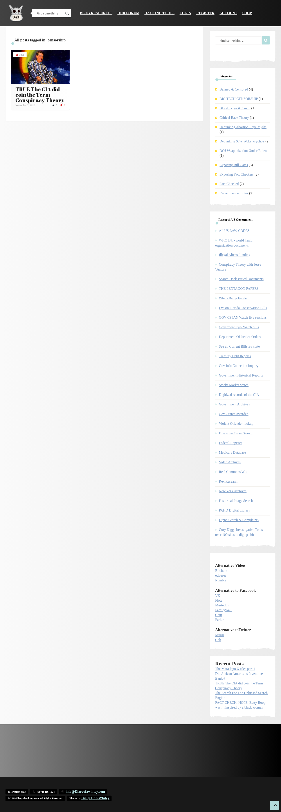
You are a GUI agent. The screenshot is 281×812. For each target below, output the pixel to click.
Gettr (218, 615)
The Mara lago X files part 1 (235, 669)
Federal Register (230, 443)
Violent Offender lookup (236, 423)
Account (228, 13)
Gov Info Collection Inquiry (238, 366)
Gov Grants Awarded (234, 414)
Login (185, 13)
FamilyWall (223, 610)
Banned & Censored (234, 89)
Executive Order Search (235, 433)
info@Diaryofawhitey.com (85, 791)
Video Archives (230, 462)
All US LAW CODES (234, 231)
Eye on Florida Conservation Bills (243, 308)
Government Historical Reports (241, 375)
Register (205, 13)
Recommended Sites (234, 193)
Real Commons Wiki (233, 472)
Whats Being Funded (234, 298)
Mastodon (222, 605)
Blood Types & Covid (235, 108)
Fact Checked (229, 184)
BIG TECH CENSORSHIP (239, 99)
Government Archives (234, 404)
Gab (218, 640)
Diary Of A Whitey (95, 798)
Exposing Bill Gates (234, 165)
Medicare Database (232, 452)
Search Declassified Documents (241, 279)
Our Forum (128, 13)
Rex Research (228, 481)
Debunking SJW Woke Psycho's (242, 141)
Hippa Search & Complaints (239, 520)
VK (217, 595)
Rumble (220, 580)
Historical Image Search (236, 501)
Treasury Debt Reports (235, 356)
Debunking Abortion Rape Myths (243, 127)
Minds (219, 635)
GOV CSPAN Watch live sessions (243, 317)
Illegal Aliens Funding (234, 255)
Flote (218, 600)
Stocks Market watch (234, 385)
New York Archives (233, 491)
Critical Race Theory (234, 117)
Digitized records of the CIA (239, 394)
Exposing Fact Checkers (237, 174)
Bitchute (221, 570)
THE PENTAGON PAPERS (239, 288)
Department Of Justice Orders (240, 337)
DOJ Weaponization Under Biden (243, 151)
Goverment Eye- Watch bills (239, 327)
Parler (219, 620)
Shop (247, 13)
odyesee (221, 575)
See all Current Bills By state (239, 346)
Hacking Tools (159, 13)
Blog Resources (96, 13)
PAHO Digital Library (234, 510)
